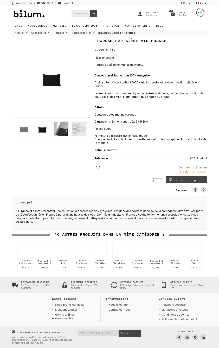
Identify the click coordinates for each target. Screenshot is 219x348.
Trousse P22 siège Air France (175, 263)
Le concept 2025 (84, 25)
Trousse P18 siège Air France (100, 263)
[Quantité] (157, 181)
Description (26, 202)
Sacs (18, 25)
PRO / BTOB (111, 25)
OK (93, 13)
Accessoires (37, 25)
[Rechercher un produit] (81, 13)
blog (160, 25)
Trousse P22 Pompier (63, 263)
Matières (60, 25)
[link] (195, 190)
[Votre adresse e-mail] (98, 333)
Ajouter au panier (186, 180)
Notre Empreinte (138, 25)
